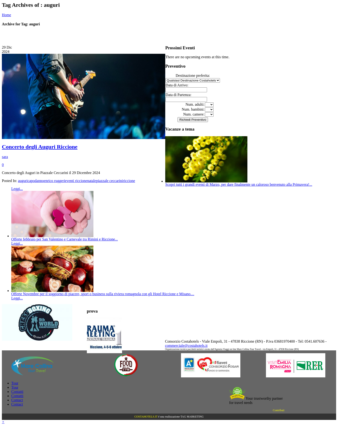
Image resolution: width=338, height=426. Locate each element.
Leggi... (17, 189)
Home (6, 15)
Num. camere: (194, 114)
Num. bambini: (193, 109)
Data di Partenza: (178, 95)
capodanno (35, 181)
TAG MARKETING (192, 416)
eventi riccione (76, 181)
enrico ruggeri (54, 181)
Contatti (17, 392)
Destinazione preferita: (193, 75)
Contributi (278, 410)
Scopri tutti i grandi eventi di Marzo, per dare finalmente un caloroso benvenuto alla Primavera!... (238, 184)
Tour (14, 383)
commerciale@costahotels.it (186, 346)
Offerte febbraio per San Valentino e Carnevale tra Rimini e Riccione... (64, 239)
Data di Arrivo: (176, 85)
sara (5, 157)
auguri (22, 181)
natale (91, 181)
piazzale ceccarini (109, 181)
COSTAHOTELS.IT (145, 416)
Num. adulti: (194, 104)
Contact (17, 400)
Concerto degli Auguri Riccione (39, 147)
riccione (129, 181)
